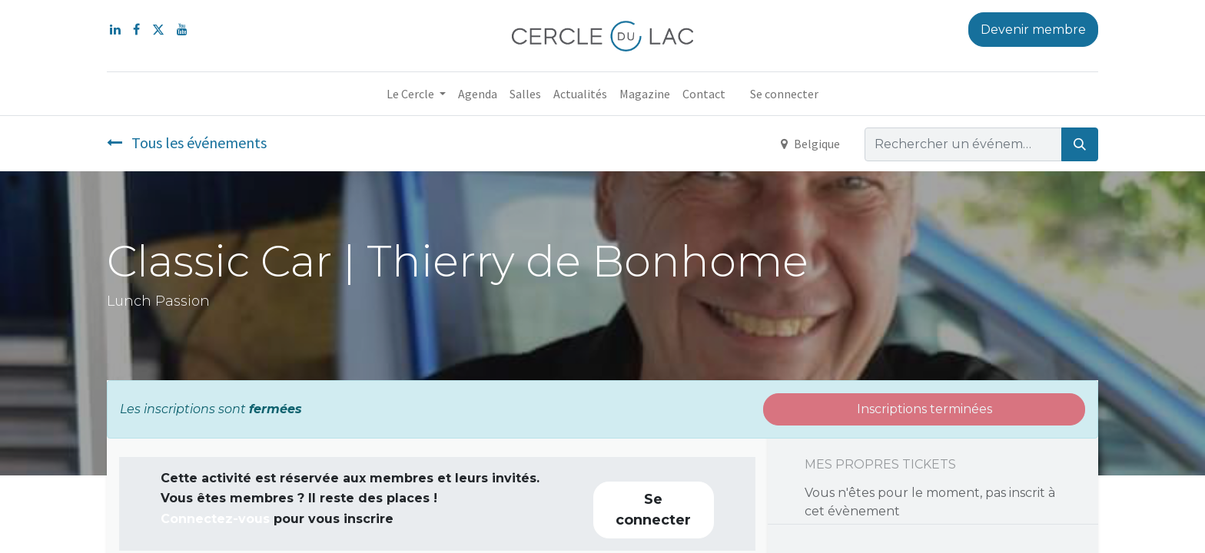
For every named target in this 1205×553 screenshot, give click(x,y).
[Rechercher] (1079, 144)
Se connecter (784, 93)
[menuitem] (477, 93)
